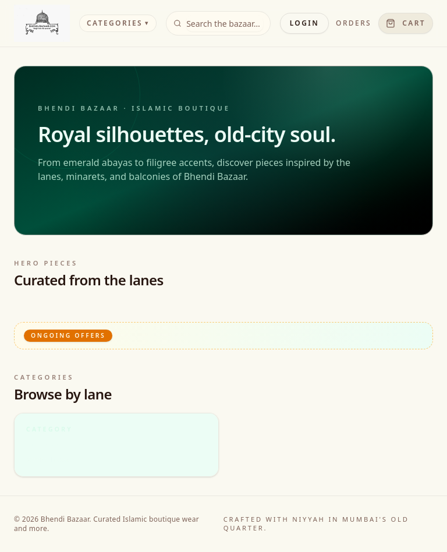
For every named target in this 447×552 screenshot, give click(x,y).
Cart (405, 23)
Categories (118, 23)
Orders (353, 23)
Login (304, 23)
